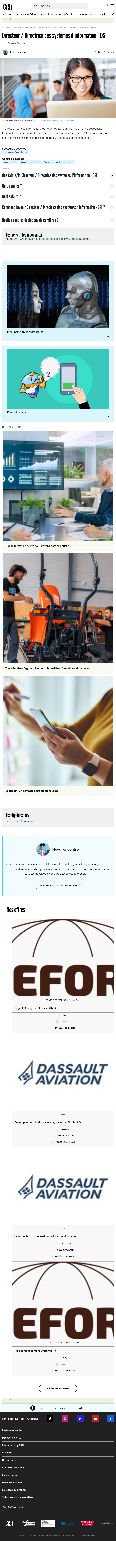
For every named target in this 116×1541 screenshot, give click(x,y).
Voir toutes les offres (58, 1388)
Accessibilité (70, 1536)
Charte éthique (39, 1536)
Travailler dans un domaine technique (59, 162)
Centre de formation (13, 1467)
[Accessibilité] (32, 1408)
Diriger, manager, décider (30, 162)
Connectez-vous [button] (13, 1506)
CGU (77, 1536)
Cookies (94, 1536)
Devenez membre (12, 1482)
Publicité (22, 1536)
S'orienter (86, 14)
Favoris (61, 1408)
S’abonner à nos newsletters (17, 1497)
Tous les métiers (27, 14)
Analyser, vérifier (10, 162)
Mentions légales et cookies (55, 1536)
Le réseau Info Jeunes (14, 1490)
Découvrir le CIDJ (11, 1438)
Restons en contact (13, 1430)
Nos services (9, 1460)
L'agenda (7, 1452)
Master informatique (22, 821)
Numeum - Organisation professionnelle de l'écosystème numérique (47, 238)
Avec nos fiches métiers (25, 27)
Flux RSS (30, 1536)
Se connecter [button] (107, 5)
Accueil (6, 27)
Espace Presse (10, 1475)
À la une (7, 14)
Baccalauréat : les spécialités (58, 14)
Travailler (101, 14)
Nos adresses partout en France (58, 885)
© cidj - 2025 (85, 1536)
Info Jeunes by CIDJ (13, 1445)
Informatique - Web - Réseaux (15, 152)
